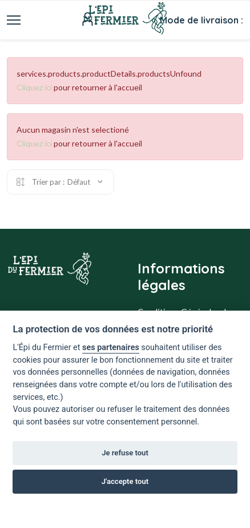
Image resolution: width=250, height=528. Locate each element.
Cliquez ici (34, 87)
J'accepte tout (125, 481)
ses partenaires (110, 347)
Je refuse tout (125, 452)
